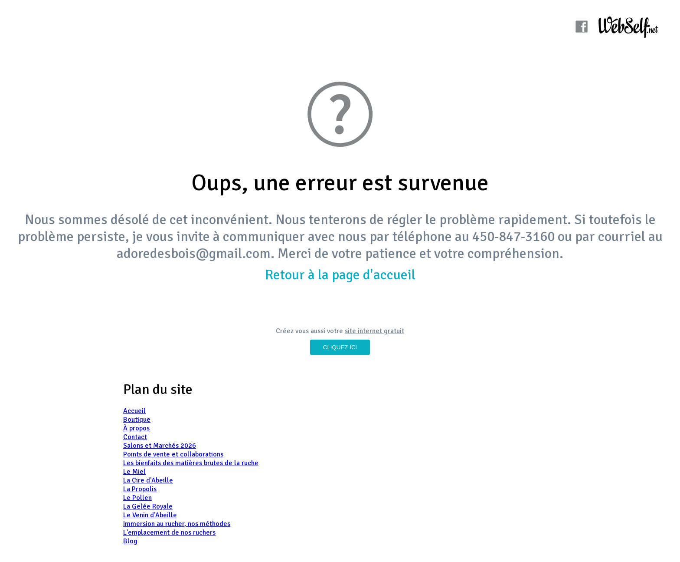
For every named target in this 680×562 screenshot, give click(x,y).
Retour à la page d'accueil (340, 274)
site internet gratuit (374, 331)
